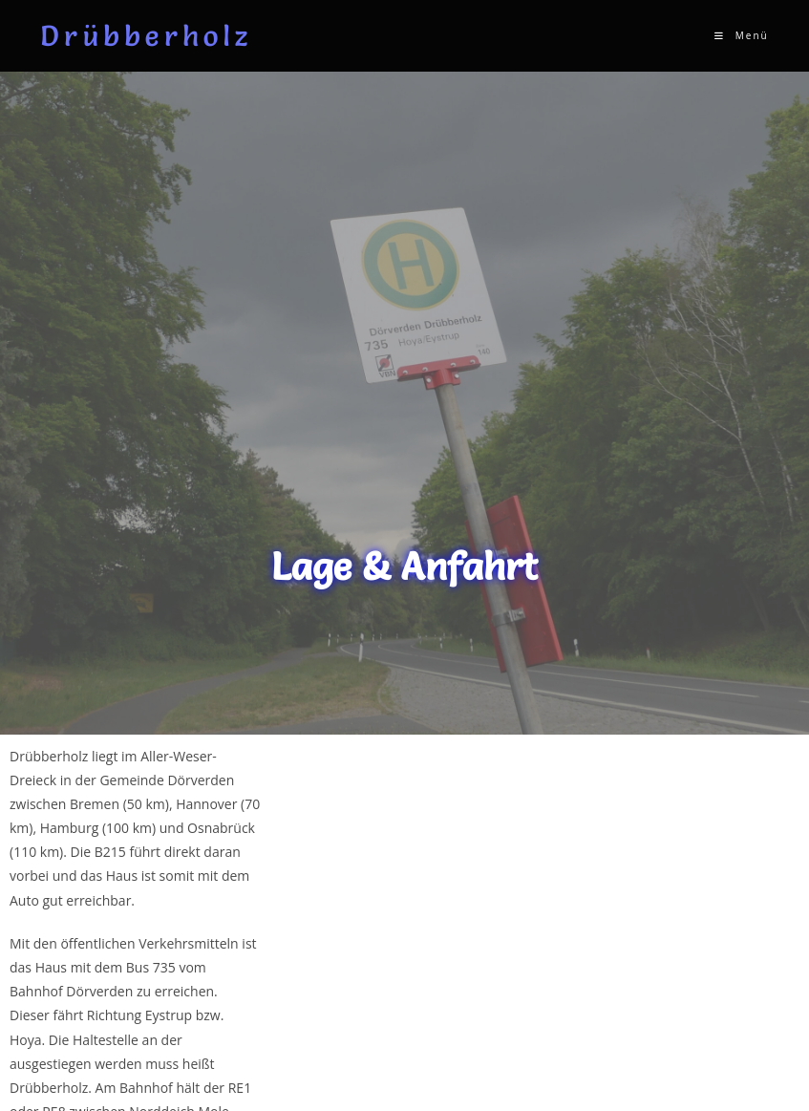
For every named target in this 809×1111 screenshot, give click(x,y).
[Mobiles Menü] (741, 35)
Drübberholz (146, 35)
